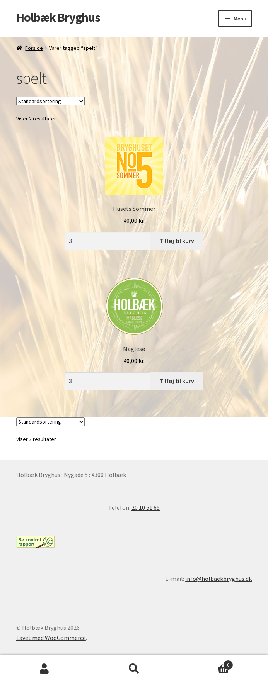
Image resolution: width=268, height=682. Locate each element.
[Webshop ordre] (50, 101)
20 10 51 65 (145, 507)
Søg (134, 669)
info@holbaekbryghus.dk (218, 578)
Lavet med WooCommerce (51, 637)
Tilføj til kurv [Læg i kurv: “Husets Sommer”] (176, 240)
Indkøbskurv (206, 663)
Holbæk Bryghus (58, 17)
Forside (34, 47)
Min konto (44, 669)
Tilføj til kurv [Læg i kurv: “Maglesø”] (176, 381)
